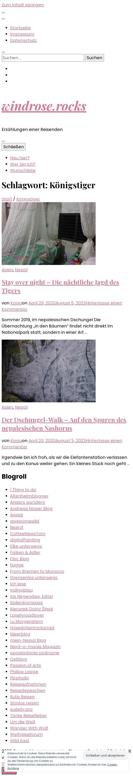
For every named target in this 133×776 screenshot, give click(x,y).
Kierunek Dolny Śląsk (31, 609)
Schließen (13, 147)
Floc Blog (19, 559)
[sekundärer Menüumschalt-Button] (3, 12)
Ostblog (18, 659)
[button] (49, 233)
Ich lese (18, 584)
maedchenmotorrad (32, 628)
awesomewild (24, 521)
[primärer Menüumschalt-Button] (3, 141)
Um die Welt (22, 722)
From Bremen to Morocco (37, 571)
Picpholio (19, 678)
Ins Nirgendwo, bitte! (31, 596)
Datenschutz (23, 40)
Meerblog (20, 634)
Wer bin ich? (22, 164)
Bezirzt (16, 527)
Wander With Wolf (29, 728)
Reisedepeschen (27, 690)
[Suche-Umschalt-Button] (3, 52)
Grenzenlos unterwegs (33, 577)
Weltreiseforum (26, 734)
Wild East (19, 741)
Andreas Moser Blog (31, 508)
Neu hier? (20, 158)
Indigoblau (21, 590)
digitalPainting (25, 540)
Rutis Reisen (22, 697)
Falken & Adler (25, 552)
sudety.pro (21, 709)
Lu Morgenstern (26, 621)
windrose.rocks (44, 105)
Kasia (16, 303)
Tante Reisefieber (28, 715)
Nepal (21, 270)
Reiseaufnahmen (28, 684)
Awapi (16, 515)
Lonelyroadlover (27, 615)
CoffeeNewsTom (27, 534)
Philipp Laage (24, 672)
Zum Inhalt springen (23, 5)
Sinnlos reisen (24, 703)
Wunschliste (22, 170)
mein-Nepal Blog (28, 640)
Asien (7, 270)
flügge (17, 565)
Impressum (22, 34)
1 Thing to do (23, 490)
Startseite (20, 28)
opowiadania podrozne (34, 653)
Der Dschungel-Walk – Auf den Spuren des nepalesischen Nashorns (64, 423)
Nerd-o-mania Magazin (35, 646)
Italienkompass (26, 603)
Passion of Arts (25, 665)
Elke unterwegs (26, 546)
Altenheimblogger (29, 496)
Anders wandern (27, 502)
